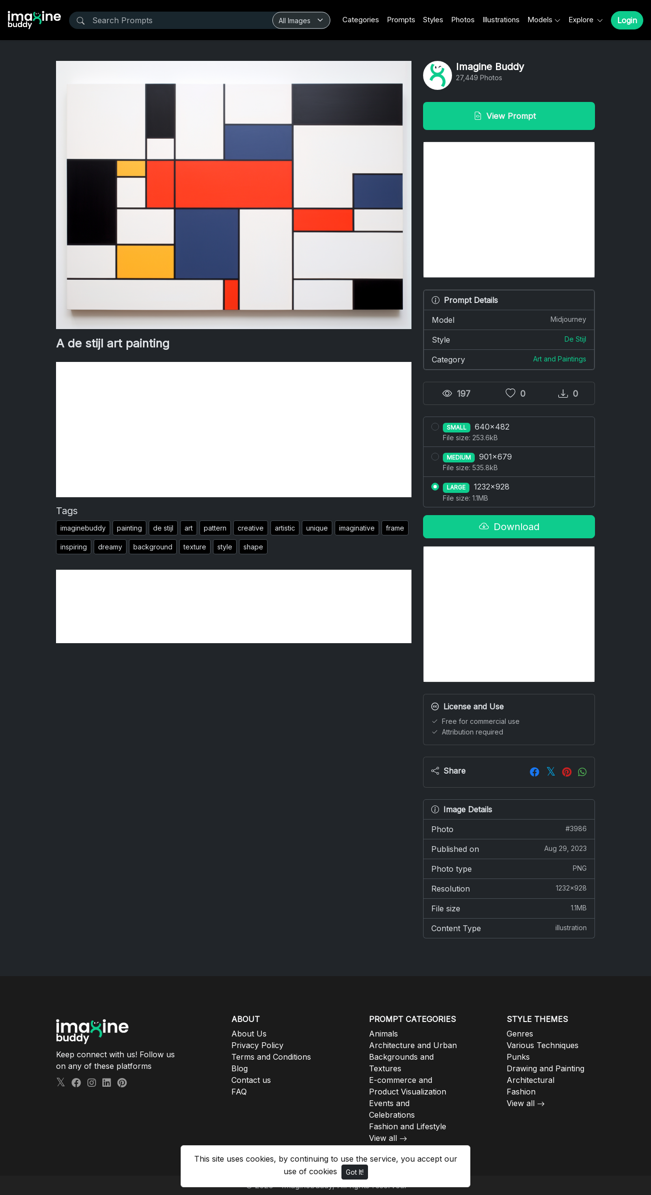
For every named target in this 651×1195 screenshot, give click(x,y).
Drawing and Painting (545, 1068)
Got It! (355, 1172)
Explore (581, 19)
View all (383, 1138)
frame (395, 528)
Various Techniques (543, 1045)
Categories (360, 19)
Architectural (530, 1080)
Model (509, 319)
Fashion (521, 1091)
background (152, 547)
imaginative (357, 528)
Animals (383, 1033)
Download (509, 527)
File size (509, 908)
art (188, 528)
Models (539, 19)
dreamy (110, 547)
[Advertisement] (233, 429)
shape (253, 547)
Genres (520, 1033)
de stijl (163, 528)
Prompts (401, 19)
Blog (239, 1068)
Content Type (509, 927)
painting (129, 528)
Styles (433, 19)
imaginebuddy (83, 528)
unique (317, 528)
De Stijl (575, 339)
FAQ (239, 1091)
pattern (215, 528)
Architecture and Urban (413, 1045)
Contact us (251, 1080)
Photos (463, 19)
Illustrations (501, 19)
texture (195, 547)
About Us (249, 1033)
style (224, 547)
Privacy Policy (257, 1045)
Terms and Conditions (271, 1057)
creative (251, 528)
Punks (518, 1057)
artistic (285, 528)
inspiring (73, 547)
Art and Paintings (559, 359)
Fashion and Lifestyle (407, 1126)
